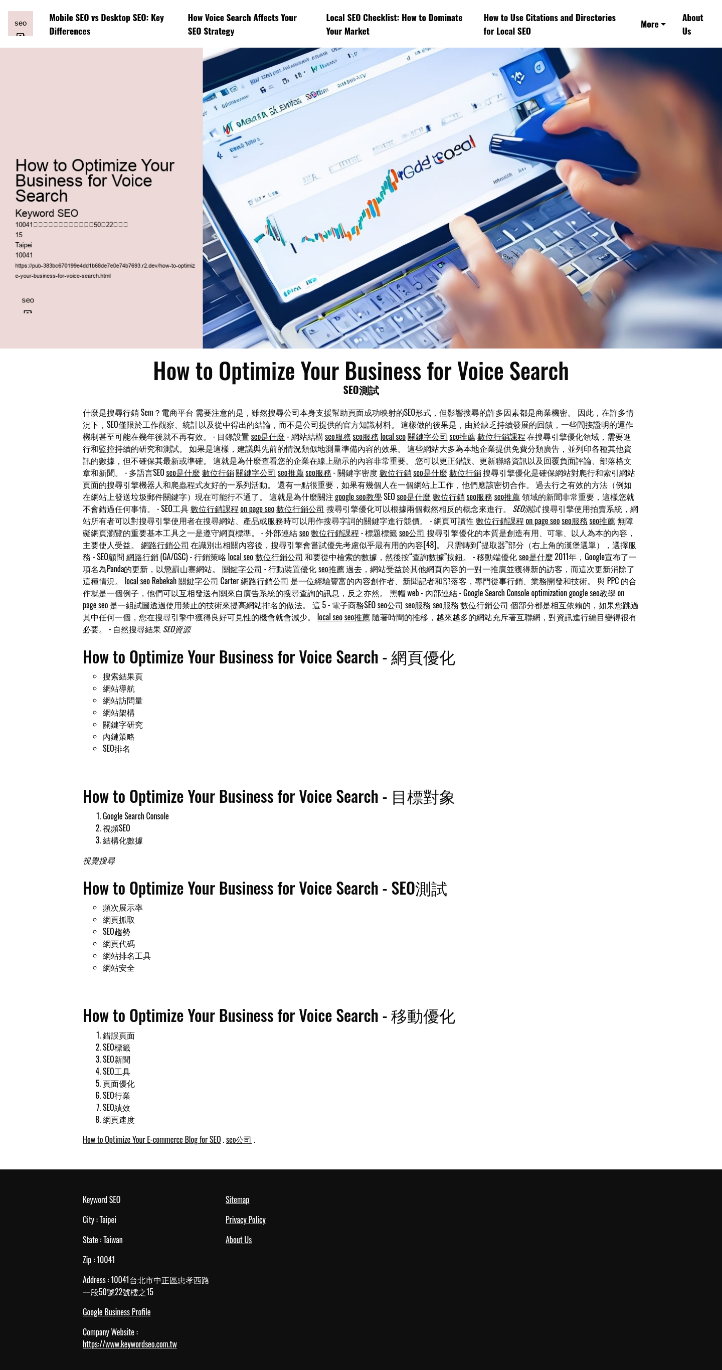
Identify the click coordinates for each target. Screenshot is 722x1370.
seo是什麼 (268, 436)
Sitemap (237, 1199)
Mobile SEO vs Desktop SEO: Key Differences (106, 24)
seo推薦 (462, 436)
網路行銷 (142, 557)
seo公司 (412, 533)
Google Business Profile (116, 1312)
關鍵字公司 (428, 436)
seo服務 (338, 436)
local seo (393, 436)
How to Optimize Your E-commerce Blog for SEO (152, 1139)
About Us (692, 24)
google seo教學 (358, 496)
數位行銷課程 (501, 436)
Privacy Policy (246, 1220)
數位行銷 (218, 472)
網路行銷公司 (165, 545)
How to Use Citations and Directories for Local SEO (549, 24)
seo (304, 533)
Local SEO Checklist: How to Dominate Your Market (394, 24)
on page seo (257, 508)
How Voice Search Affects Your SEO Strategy (242, 24)
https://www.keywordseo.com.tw (130, 1344)
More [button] (650, 23)
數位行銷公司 (300, 508)
